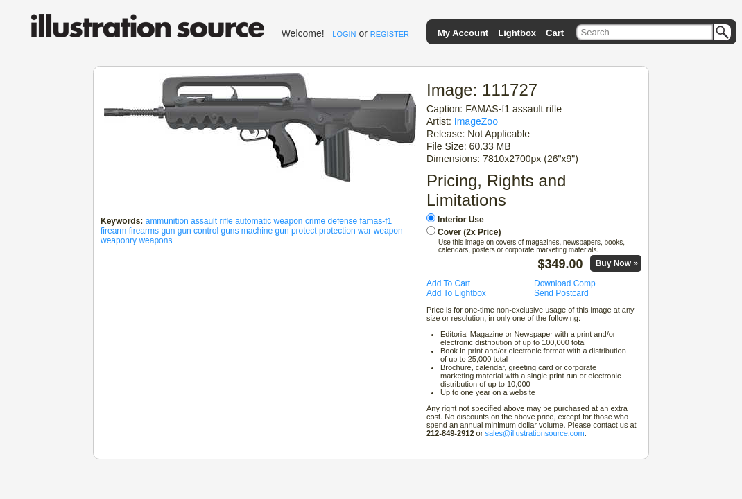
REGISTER (389, 34)
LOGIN (344, 34)
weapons (155, 240)
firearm (113, 231)
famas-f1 (376, 221)
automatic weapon (268, 221)
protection (337, 231)
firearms (144, 231)
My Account (463, 33)
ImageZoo (476, 121)
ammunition (167, 221)
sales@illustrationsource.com (534, 433)
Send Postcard (561, 293)
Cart (555, 33)
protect (304, 231)
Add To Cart (448, 283)
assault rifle (212, 221)
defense (343, 221)
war (364, 231)
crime (315, 221)
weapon (388, 231)
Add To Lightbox (456, 293)
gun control (198, 231)
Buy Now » (617, 263)
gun (168, 231)
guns (230, 231)
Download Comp (565, 283)
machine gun (265, 231)
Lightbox (517, 33)
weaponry (119, 240)
